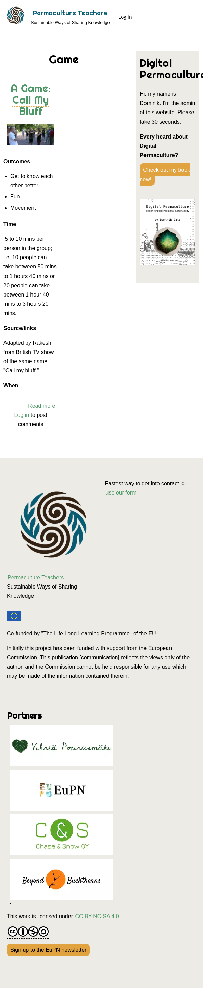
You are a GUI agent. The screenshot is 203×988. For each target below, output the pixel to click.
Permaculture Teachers (70, 13)
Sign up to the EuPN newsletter (48, 950)
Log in (125, 17)
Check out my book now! (165, 174)
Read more (41, 406)
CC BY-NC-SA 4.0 (97, 916)
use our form (121, 493)
